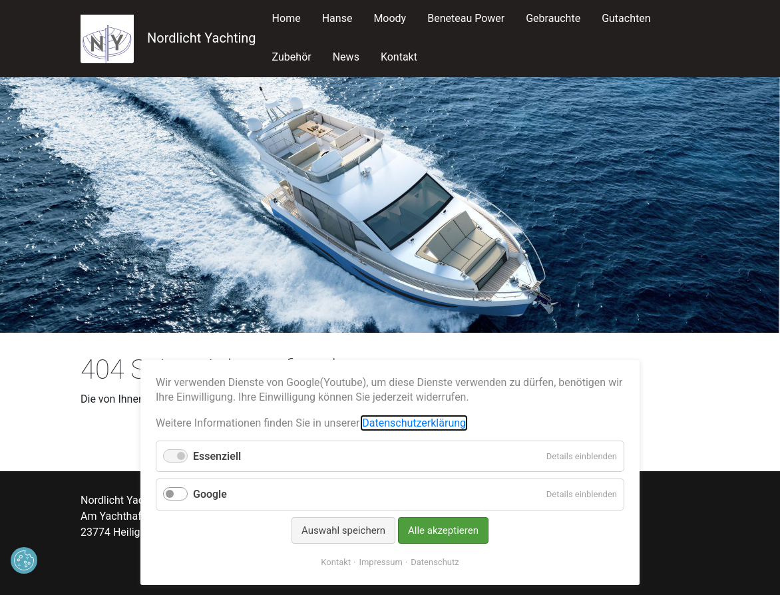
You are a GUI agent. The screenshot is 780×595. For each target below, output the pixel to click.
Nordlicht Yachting (168, 38)
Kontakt (336, 562)
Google (210, 494)
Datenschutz (435, 562)
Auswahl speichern (343, 530)
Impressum (380, 562)
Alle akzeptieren (443, 530)
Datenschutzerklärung (414, 423)
